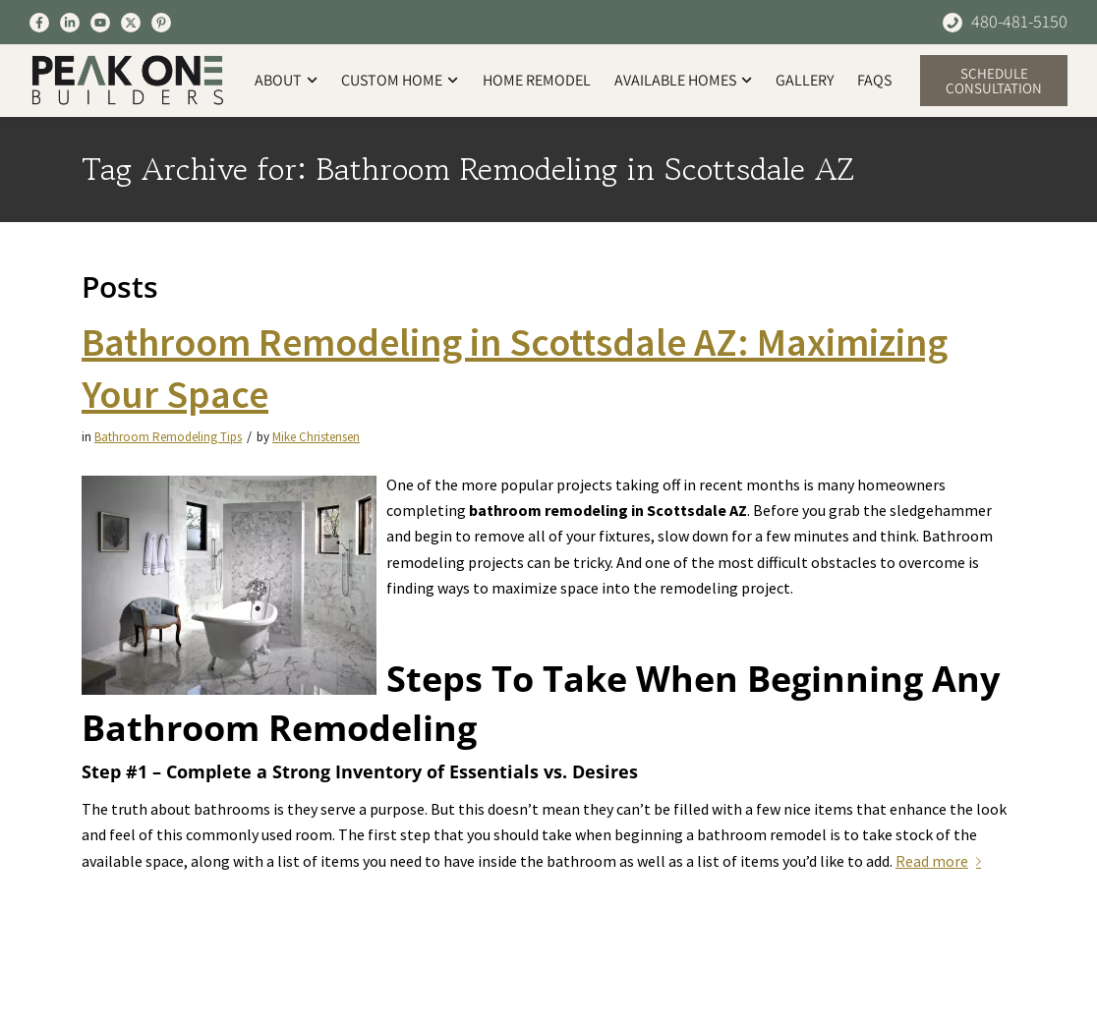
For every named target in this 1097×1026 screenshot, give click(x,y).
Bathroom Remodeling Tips (168, 436)
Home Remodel (537, 80)
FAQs (874, 80)
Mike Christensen (316, 436)
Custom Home (399, 80)
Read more (942, 861)
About (286, 80)
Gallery (805, 80)
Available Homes (683, 80)
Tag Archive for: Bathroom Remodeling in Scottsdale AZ (468, 169)
